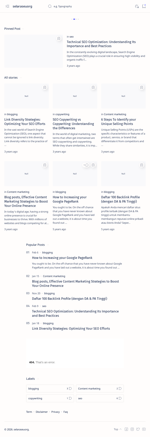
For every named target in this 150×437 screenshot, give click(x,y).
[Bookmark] (143, 6)
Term (29, 412)
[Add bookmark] (58, 38)
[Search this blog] (77, 6)
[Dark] (136, 6)
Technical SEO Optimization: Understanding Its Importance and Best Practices (101, 44)
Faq (65, 412)
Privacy (55, 412)
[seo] (72, 36)
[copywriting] (62, 114)
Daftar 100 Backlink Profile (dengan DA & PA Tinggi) (120, 199)
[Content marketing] (115, 114)
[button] (85, 165)
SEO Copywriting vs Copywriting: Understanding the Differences (73, 124)
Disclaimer (42, 412)
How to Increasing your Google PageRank (70, 199)
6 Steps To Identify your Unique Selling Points (118, 122)
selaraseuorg (21, 429)
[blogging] (12, 114)
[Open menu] (7, 6)
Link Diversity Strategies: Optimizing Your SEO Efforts (24, 122)
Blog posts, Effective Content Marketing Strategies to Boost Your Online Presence (26, 201)
